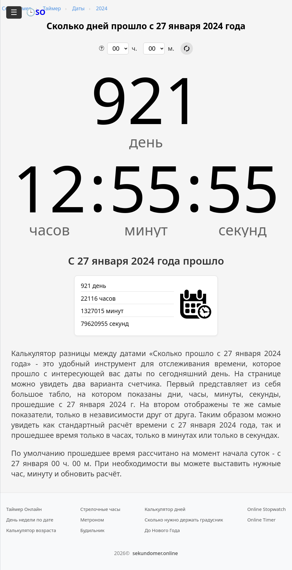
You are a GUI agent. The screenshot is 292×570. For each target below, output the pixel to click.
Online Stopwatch (266, 509)
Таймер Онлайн (24, 509)
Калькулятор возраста (31, 530)
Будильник (92, 530)
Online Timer (261, 520)
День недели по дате (29, 520)
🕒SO (35, 12)
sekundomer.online (155, 553)
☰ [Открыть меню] (14, 12)
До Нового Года (162, 530)
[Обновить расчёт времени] (186, 48)
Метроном (92, 520)
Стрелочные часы (100, 509)
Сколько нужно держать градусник (183, 520)
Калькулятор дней (164, 509)
